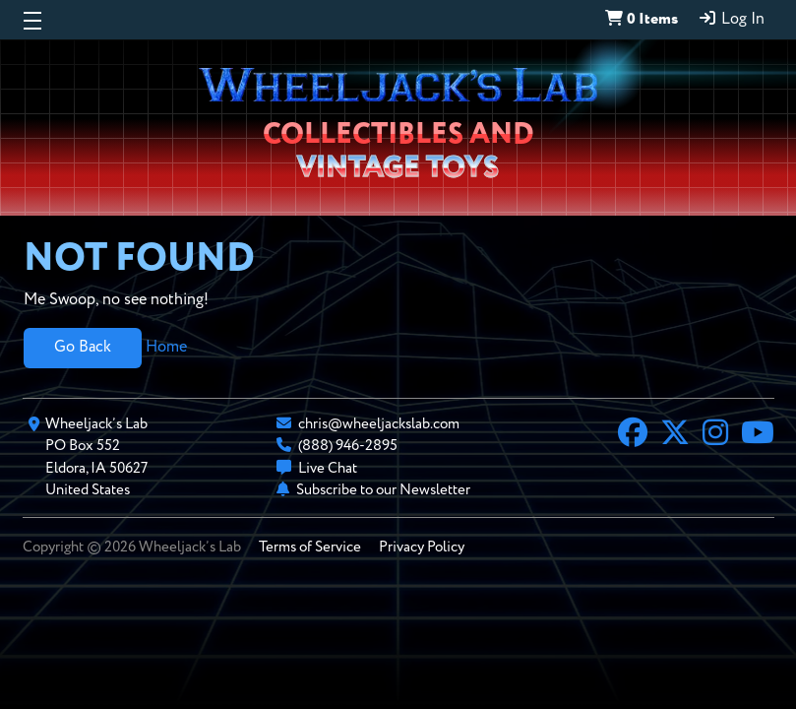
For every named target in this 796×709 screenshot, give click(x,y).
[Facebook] (632, 435)
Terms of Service (310, 547)
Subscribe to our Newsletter (383, 490)
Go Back (82, 347)
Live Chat (327, 468)
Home (166, 347)
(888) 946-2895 (348, 445)
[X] (675, 435)
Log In (731, 19)
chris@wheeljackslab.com (378, 424)
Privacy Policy (421, 547)
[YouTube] (757, 435)
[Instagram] (715, 435)
